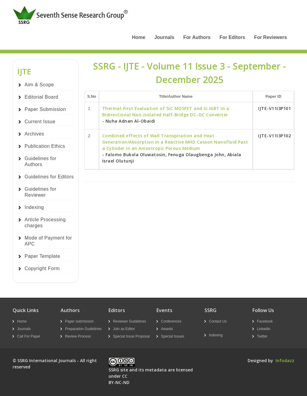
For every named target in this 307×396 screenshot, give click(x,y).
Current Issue (40, 121)
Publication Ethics (45, 146)
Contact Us (218, 321)
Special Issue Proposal (131, 336)
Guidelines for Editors (49, 176)
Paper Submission (45, 109)
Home (138, 37)
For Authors (196, 37)
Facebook (265, 321)
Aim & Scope (39, 84)
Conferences (171, 321)
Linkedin (263, 329)
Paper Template (42, 256)
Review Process (78, 336)
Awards (167, 329)
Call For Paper (28, 336)
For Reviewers (270, 37)
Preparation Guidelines (83, 329)
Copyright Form (42, 268)
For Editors (232, 37)
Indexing (34, 207)
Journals (164, 37)
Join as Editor (124, 329)
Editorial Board (41, 97)
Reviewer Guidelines (129, 321)
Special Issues (172, 336)
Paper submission (79, 321)
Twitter (262, 336)
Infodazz (285, 360)
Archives (34, 133)
